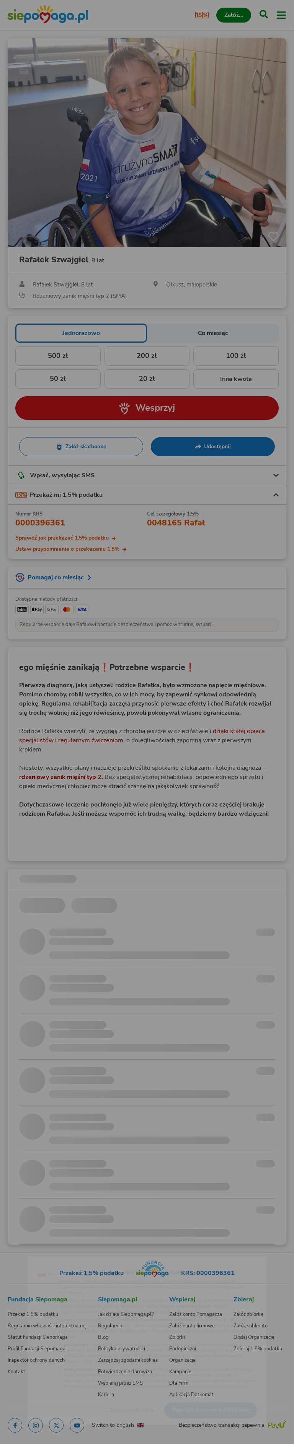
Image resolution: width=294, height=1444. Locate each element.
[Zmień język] (21, 1258)
